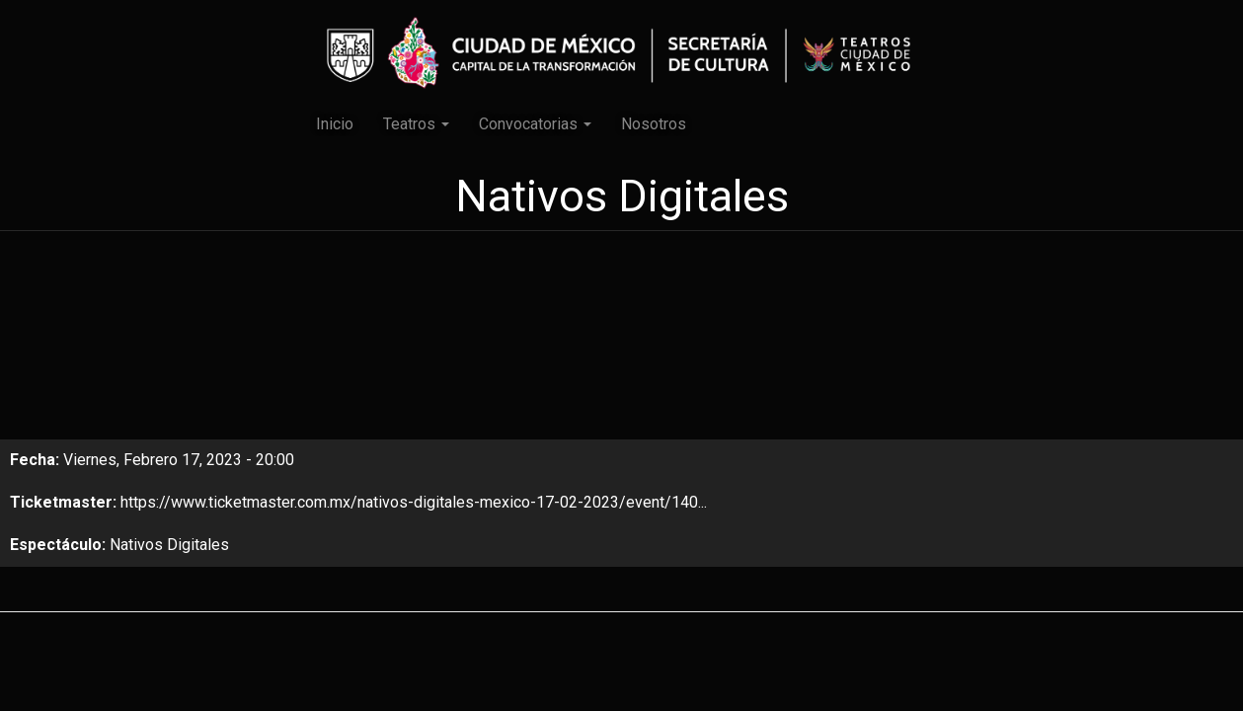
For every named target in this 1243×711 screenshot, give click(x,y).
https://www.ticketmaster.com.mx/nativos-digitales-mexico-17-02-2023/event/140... (413, 502)
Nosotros (653, 124)
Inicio (334, 124)
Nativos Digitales (169, 544)
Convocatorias (535, 124)
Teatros (416, 124)
